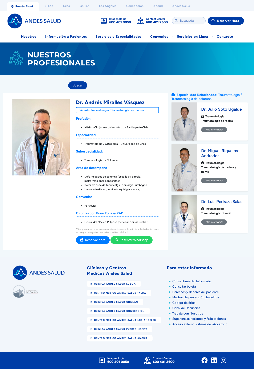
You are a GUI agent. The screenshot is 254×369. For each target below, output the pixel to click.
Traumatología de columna (127, 110)
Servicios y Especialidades (119, 36)
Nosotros (29, 36)
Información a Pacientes (66, 36)
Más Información (214, 129)
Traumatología (100, 110)
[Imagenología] (103, 20)
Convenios (159, 36)
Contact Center (155, 18)
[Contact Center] (140, 20)
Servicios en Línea (192, 36)
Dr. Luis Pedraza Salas (221, 201)
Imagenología (117, 18)
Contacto (225, 36)
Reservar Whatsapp (131, 240)
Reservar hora (92, 240)
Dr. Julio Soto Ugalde (221, 109)
